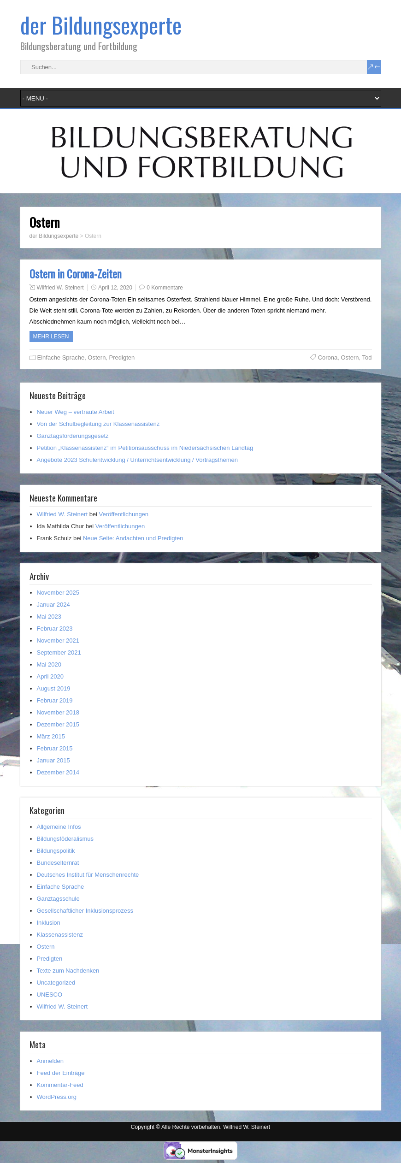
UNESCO (50, 994)
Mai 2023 (49, 616)
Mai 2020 (49, 664)
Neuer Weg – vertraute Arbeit (75, 411)
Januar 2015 (53, 760)
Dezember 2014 (58, 772)
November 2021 (58, 640)
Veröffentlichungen (123, 514)
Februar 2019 (55, 700)
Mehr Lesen (51, 336)
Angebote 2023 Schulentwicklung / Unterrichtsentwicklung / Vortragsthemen (137, 459)
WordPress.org (57, 1096)
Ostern (97, 357)
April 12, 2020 (115, 287)
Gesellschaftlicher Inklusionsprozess (85, 910)
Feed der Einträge (61, 1072)
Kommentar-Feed (60, 1084)
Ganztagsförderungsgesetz (73, 435)
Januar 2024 (53, 604)
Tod (367, 357)
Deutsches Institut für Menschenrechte (88, 874)
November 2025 (58, 592)
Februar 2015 (55, 748)
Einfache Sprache (61, 357)
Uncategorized (56, 982)
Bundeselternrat (58, 862)
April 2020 (50, 676)
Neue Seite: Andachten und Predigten (133, 538)
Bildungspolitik (56, 850)
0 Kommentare (165, 287)
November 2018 (58, 712)
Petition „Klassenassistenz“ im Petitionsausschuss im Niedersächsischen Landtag (145, 447)
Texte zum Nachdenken (68, 970)
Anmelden (50, 1060)
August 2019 (54, 688)
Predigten (122, 357)
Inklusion (48, 922)
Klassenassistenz (60, 934)
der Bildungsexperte (101, 24)
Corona (328, 357)
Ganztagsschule (58, 898)
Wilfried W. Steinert (60, 287)
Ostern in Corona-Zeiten (75, 274)
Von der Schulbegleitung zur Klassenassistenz (98, 423)
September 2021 (59, 652)
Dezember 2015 (58, 724)
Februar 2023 (55, 628)
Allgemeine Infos (59, 826)
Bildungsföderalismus (65, 838)
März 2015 (51, 736)
